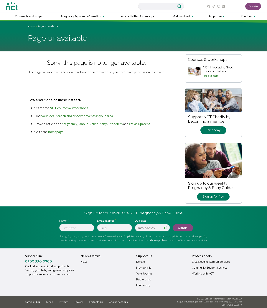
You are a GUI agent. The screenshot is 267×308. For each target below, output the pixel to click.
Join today (213, 130)
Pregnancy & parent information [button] (81, 16)
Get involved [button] (181, 16)
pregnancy (69, 124)
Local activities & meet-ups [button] (137, 16)
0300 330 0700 (38, 261)
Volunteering (144, 273)
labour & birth (88, 124)
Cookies (78, 301)
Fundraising (143, 285)
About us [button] (246, 16)
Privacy (63, 301)
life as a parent (139, 124)
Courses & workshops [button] (28, 16)
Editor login (96, 301)
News (84, 261)
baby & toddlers (111, 124)
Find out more (210, 75)
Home (31, 26)
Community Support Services (209, 267)
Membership (143, 267)
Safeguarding (32, 301)
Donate (253, 6)
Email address (105, 220)
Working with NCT (203, 273)
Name (63, 220)
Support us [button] (215, 16)
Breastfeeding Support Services (211, 261)
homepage (56, 132)
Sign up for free (213, 196)
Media (49, 301)
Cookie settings (118, 301)
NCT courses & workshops (69, 108)
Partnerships (143, 279)
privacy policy (157, 240)
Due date (140, 220)
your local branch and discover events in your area (77, 116)
